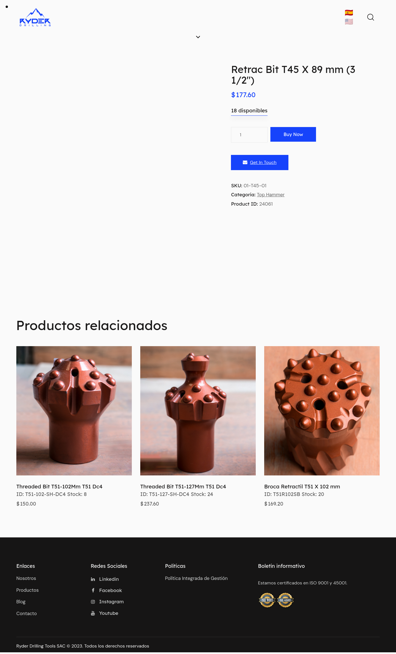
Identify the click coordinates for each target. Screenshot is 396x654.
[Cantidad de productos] (249, 135)
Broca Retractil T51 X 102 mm (302, 486)
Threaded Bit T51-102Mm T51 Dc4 (59, 486)
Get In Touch (259, 163)
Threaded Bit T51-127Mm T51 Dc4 (183, 486)
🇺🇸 (349, 21)
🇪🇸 (349, 12)
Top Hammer (271, 195)
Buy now (295, 134)
